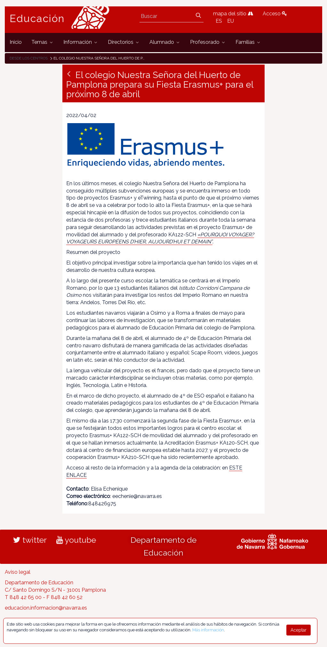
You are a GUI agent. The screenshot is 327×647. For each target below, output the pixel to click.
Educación (37, 18)
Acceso (275, 14)
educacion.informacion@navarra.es (46, 608)
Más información (208, 629)
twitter (30, 540)
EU (230, 21)
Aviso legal (17, 572)
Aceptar (299, 630)
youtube (76, 540)
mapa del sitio (233, 14)
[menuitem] (16, 42)
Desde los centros (29, 58)
